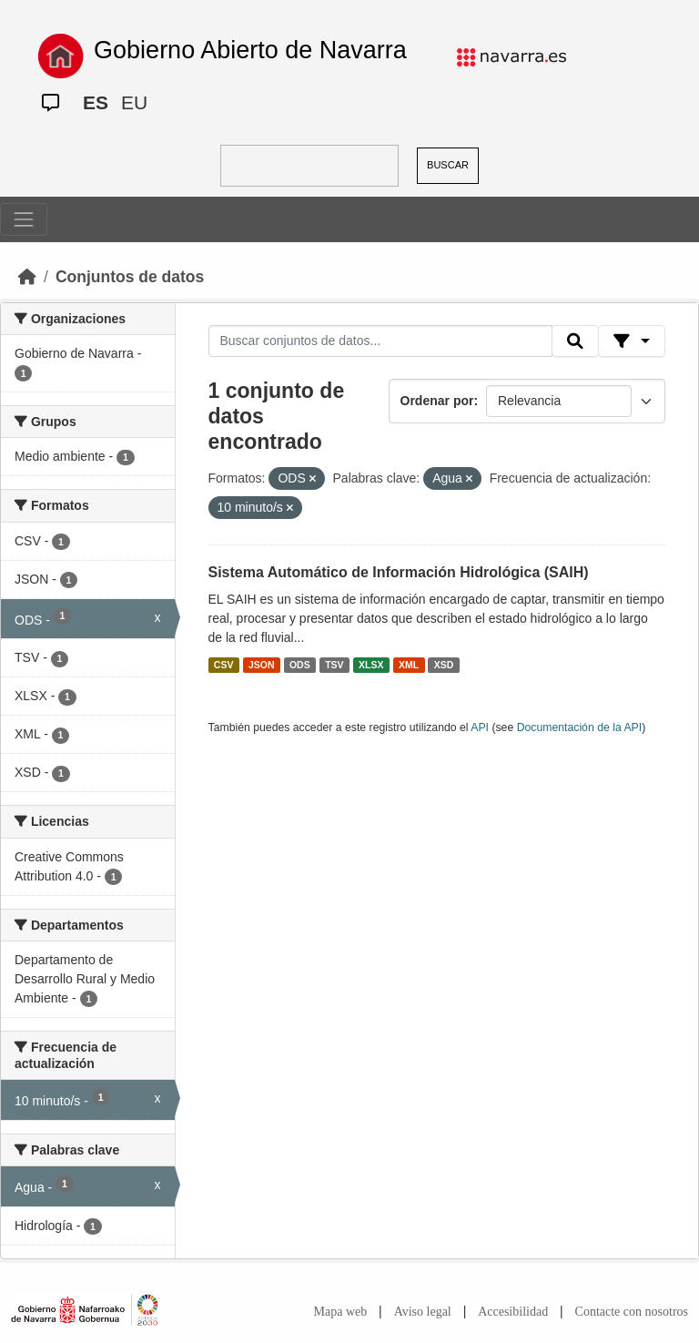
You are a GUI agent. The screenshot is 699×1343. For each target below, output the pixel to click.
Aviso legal (422, 1311)
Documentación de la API (580, 727)
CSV (224, 664)
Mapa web (341, 1311)
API (480, 727)
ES (95, 102)
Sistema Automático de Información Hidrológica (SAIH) (398, 572)
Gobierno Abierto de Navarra (250, 50)
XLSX (371, 664)
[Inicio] (27, 277)
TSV (334, 664)
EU (134, 102)
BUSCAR (448, 164)
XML (409, 664)
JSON (261, 664)
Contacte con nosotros (631, 1311)
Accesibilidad (513, 1311)
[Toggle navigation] (23, 219)
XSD (444, 664)
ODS (299, 664)
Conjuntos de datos (130, 277)
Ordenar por (437, 400)
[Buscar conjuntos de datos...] (380, 341)
